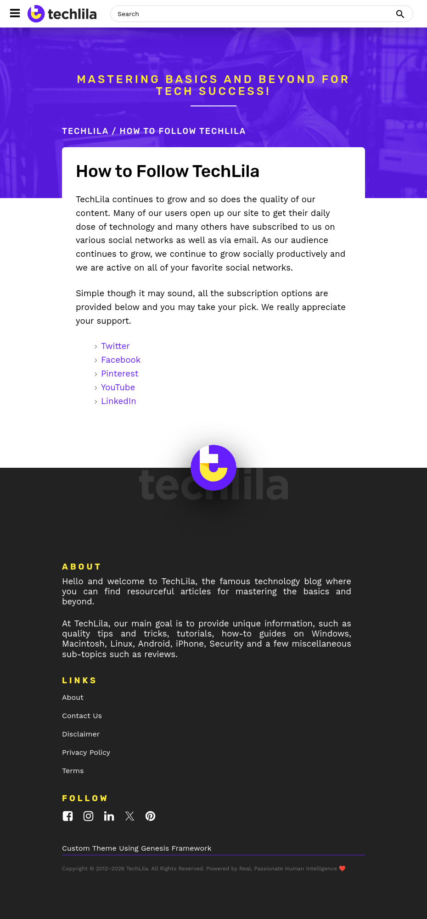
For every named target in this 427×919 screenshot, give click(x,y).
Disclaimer (81, 734)
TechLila (85, 131)
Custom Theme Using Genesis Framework (137, 848)
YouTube (118, 387)
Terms (73, 770)
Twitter (115, 346)
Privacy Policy (86, 752)
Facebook (120, 360)
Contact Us (82, 715)
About (73, 697)
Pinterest (119, 373)
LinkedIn (118, 401)
